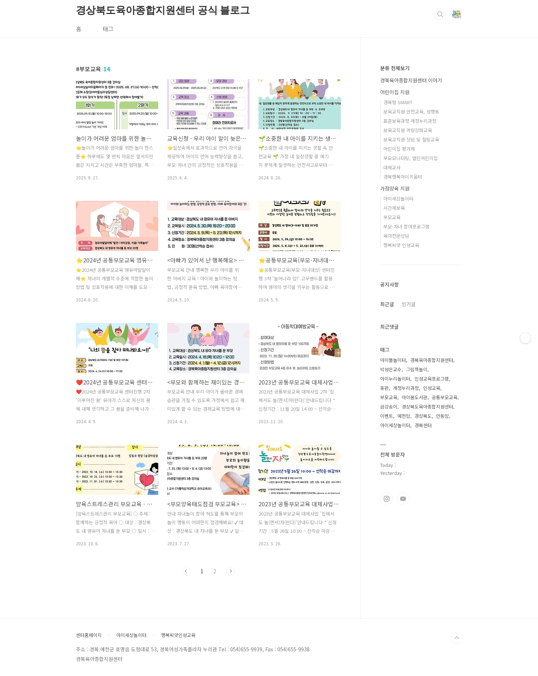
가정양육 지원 (394, 188)
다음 (230, 571)
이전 (186, 571)
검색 (440, 14)
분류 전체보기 (394, 68)
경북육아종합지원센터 (431, 360)
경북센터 (423, 425)
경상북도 (423, 415)
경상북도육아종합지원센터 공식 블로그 (163, 10)
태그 (108, 28)
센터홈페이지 (89, 635)
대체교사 (392, 167)
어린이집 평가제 (399, 148)
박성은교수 (391, 369)
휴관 (384, 388)
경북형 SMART (397, 102)
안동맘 (442, 415)
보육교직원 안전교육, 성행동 (411, 111)
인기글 (409, 304)
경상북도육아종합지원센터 (427, 406)
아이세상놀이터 (398, 198)
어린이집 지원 (394, 92)
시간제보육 (394, 207)
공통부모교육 (444, 397)
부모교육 (392, 217)
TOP (456, 638)
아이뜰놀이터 (393, 360)
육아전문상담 (396, 235)
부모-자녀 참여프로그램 (406, 226)
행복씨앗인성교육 (178, 635)
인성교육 (431, 388)
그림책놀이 (416, 369)
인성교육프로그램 (432, 378)
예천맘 (403, 415)
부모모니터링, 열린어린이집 (410, 158)
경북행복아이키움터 (402, 176)
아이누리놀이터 (395, 378)
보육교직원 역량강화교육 (407, 130)
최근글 (387, 304)
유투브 (403, 498)
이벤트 (386, 415)
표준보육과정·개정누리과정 (409, 120)
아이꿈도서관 (414, 397)
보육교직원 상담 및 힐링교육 (411, 139)
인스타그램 (386, 498)
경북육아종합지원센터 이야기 (411, 80)
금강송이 (388, 406)
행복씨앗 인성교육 (401, 245)
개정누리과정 (406, 388)
